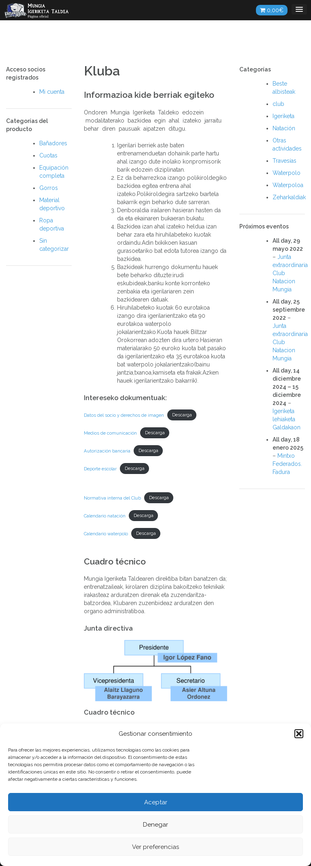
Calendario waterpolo (106, 533)
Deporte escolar (100, 468)
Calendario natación (105, 515)
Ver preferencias (155, 847)
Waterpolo (286, 173)
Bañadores (53, 143)
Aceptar (155, 802)
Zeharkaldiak (289, 197)
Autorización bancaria (107, 450)
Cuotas (48, 155)
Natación (284, 128)
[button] (299, 734)
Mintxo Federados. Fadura (287, 463)
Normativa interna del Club (112, 497)
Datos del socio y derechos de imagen (124, 415)
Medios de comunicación (110, 432)
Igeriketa (283, 116)
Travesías (284, 160)
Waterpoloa (288, 185)
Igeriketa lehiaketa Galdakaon (286, 419)
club (278, 104)
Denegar (155, 824)
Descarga (182, 415)
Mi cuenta (51, 91)
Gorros (48, 188)
